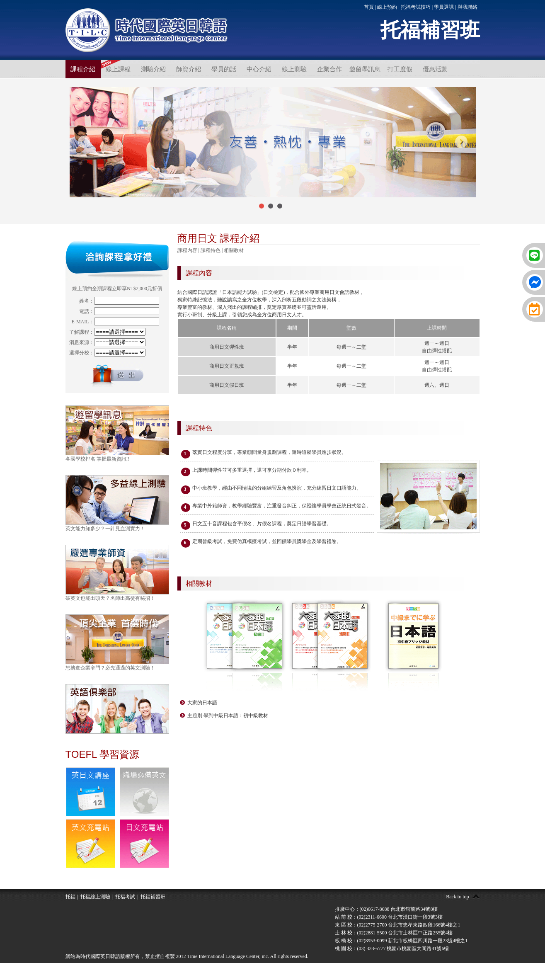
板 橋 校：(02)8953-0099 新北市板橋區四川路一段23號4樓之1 (401, 941)
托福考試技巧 (416, 7)
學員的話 (223, 69)
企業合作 (329, 69)
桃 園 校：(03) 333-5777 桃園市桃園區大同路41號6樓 (392, 948)
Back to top (457, 897)
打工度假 (400, 69)
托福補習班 (152, 897)
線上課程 (118, 69)
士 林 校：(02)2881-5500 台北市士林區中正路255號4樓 (394, 933)
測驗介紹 (153, 69)
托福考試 (125, 897)
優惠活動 (435, 69)
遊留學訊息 (364, 69)
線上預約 (387, 7)
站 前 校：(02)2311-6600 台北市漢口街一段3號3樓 (389, 917)
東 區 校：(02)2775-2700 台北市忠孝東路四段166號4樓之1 (397, 925)
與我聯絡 (467, 7)
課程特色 (210, 250)
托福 (70, 897)
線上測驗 (294, 69)
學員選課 (444, 7)
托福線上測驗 (95, 897)
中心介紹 (259, 69)
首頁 (369, 7)
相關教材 (234, 250)
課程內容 (187, 250)
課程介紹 (82, 69)
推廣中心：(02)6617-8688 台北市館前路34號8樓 (386, 909)
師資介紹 (188, 69)
